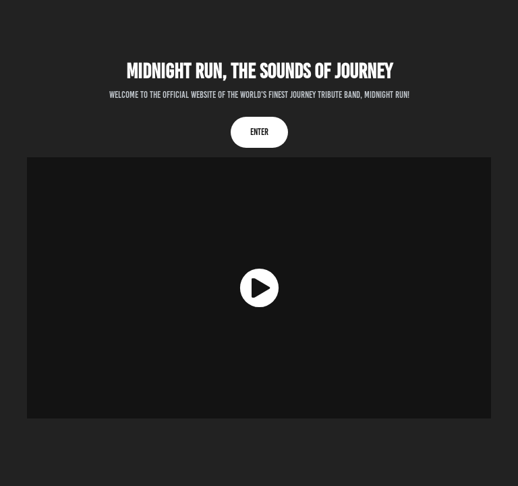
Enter (259, 132)
